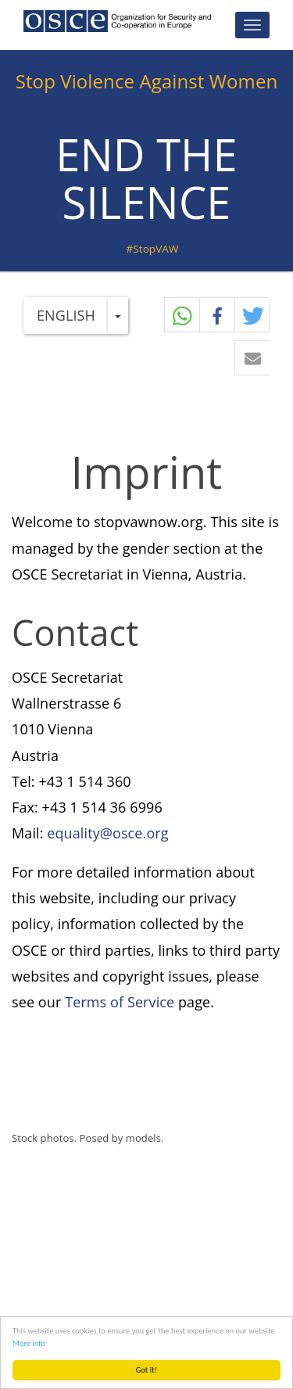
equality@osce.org (107, 833)
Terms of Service (119, 1001)
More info (29, 1343)
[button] (252, 315)
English (66, 315)
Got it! (146, 1370)
